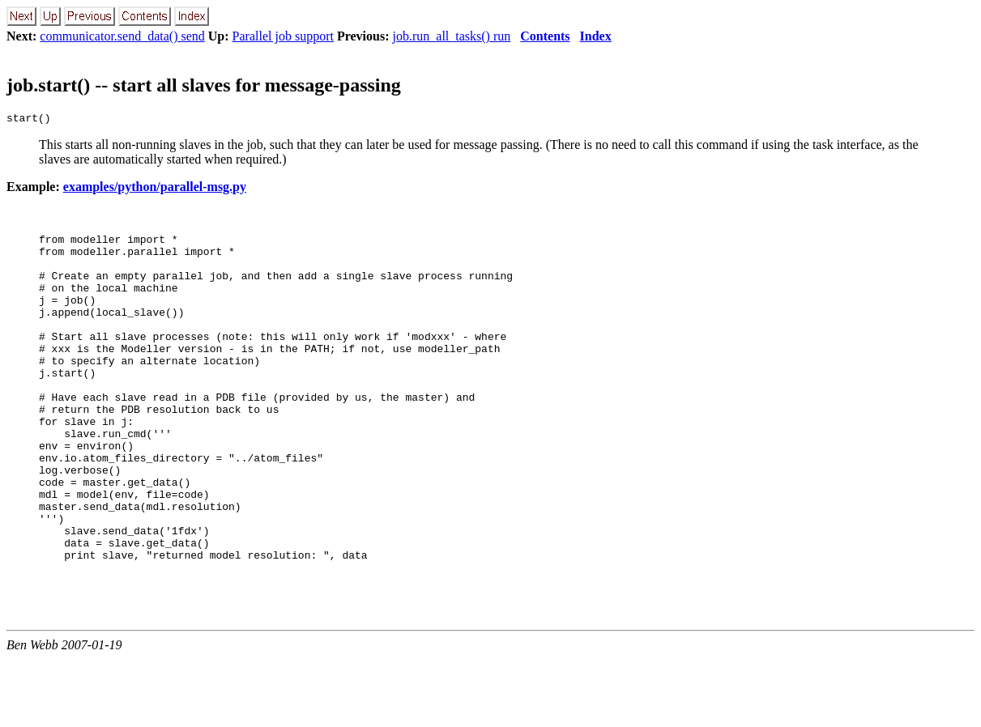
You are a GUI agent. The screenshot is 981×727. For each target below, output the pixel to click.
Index (596, 36)
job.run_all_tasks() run (452, 36)
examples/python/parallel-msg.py (154, 189)
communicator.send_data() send (122, 36)
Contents (544, 36)
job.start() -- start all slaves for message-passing (203, 85)
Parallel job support (283, 36)
